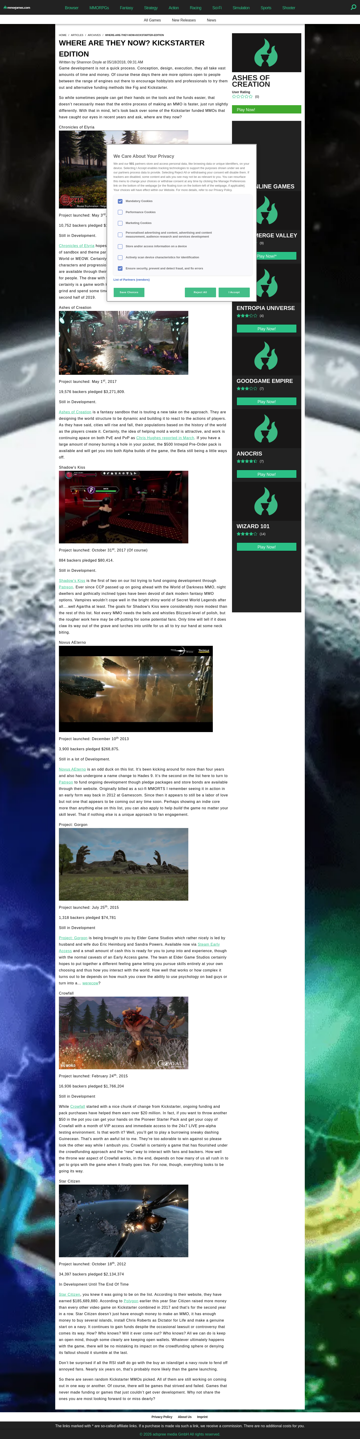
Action (174, 8)
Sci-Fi (217, 8)
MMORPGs (99, 8)
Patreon (66, 587)
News (211, 20)
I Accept (234, 292)
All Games (152, 20)
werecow (90, 983)
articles (77, 35)
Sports (266, 8)
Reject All (200, 292)
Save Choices (129, 292)
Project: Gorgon (73, 938)
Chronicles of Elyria (77, 246)
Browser (71, 8)
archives (94, 35)
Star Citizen (69, 1294)
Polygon (131, 1301)
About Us (185, 1417)
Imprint (202, 1417)
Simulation (241, 8)
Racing (195, 8)
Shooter (288, 8)
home (63, 35)
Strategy (150, 8)
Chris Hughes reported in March (165, 438)
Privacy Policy (162, 1417)
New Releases (184, 20)
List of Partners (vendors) (131, 279)
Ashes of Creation (75, 412)
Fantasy (126, 8)
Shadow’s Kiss (72, 581)
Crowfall (77, 1106)
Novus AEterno (72, 769)
